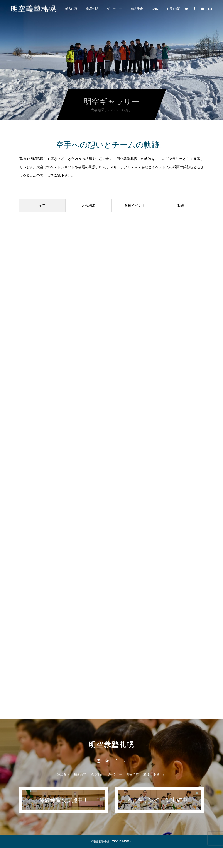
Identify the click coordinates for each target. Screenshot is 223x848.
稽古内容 (71, 8)
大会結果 (88, 205)
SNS (155, 8)
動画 (180, 205)
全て (42, 205)
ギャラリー (114, 8)
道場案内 (63, 774)
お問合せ (173, 8)
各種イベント (134, 205)
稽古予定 (137, 8)
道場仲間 (92, 8)
